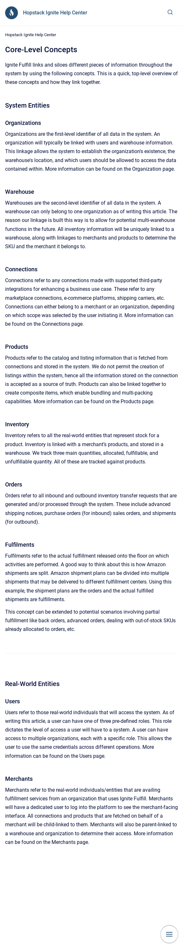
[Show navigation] (169, 934)
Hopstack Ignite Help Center (55, 13)
